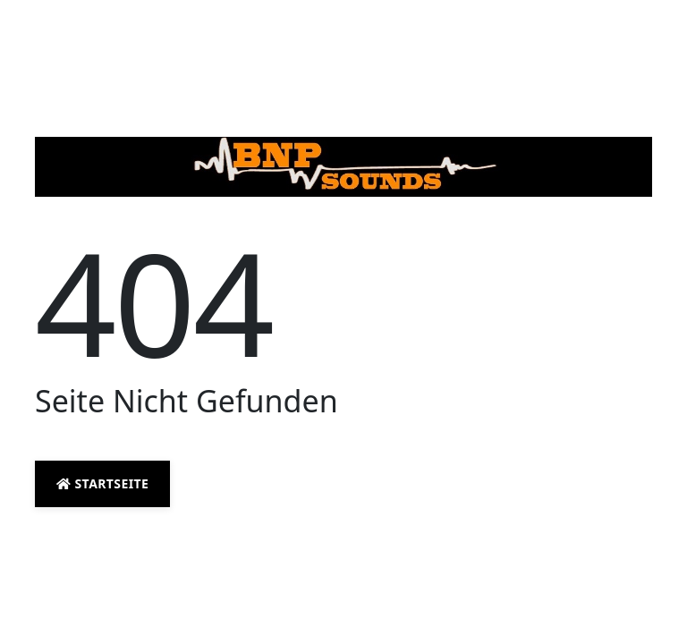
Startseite (102, 483)
